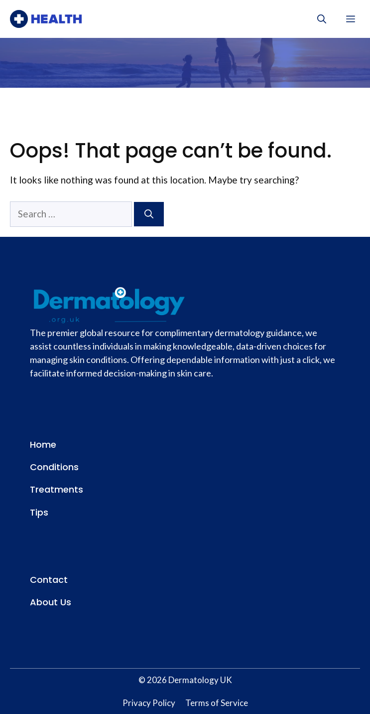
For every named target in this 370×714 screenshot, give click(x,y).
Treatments (56, 489)
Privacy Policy (149, 703)
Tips (39, 512)
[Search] (149, 214)
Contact (49, 579)
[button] (321, 19)
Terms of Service (216, 703)
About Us (50, 602)
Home (43, 444)
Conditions (54, 467)
